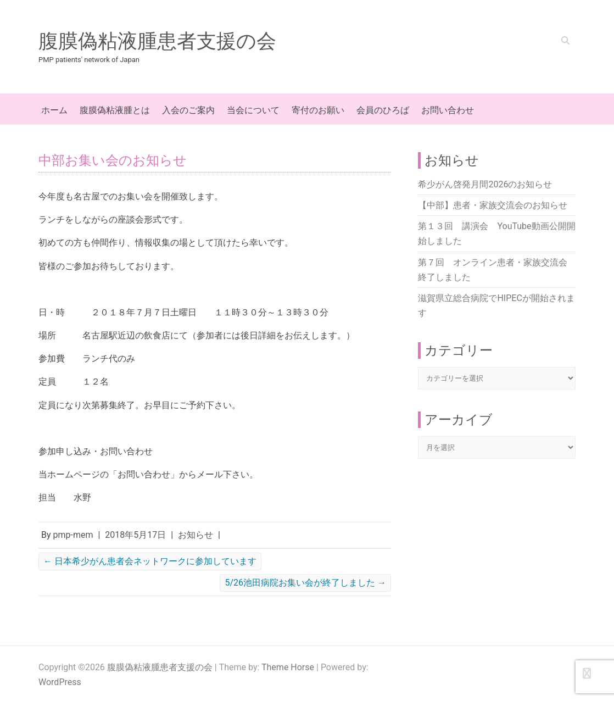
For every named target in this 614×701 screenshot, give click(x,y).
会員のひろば (382, 110)
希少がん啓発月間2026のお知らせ (485, 184)
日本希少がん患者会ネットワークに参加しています (149, 561)
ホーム (54, 110)
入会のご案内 (188, 110)
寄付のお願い (318, 110)
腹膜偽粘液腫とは (115, 110)
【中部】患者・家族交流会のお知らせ (492, 205)
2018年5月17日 (135, 535)
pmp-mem (73, 535)
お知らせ (195, 535)
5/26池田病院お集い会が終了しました (305, 582)
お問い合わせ (447, 110)
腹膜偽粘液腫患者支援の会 (157, 41)
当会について (253, 110)
